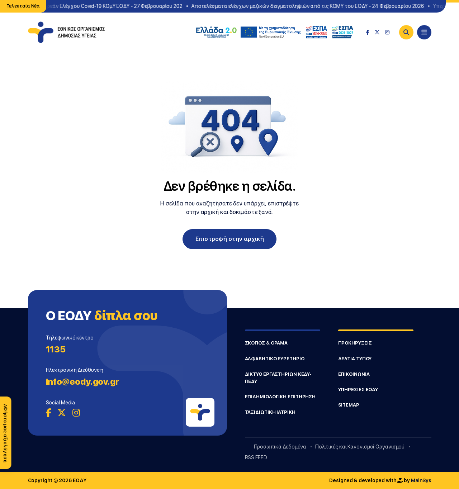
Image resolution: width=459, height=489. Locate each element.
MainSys (421, 480)
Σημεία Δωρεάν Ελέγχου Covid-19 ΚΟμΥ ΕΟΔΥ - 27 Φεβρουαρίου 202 (105, 6)
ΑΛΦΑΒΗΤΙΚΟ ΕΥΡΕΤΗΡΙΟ (274, 358)
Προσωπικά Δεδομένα (280, 447)
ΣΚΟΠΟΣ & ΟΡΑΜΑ (266, 343)
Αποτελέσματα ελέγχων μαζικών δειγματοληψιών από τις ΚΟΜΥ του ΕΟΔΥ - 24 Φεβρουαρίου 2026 (310, 6)
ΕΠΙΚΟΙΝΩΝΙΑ (354, 374)
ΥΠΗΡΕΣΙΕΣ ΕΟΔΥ (358, 389)
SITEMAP (348, 405)
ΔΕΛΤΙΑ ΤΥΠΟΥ (355, 358)
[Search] (406, 32)
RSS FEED (256, 457)
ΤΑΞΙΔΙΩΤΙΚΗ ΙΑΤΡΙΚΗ (270, 412)
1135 (56, 349)
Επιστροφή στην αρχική (229, 239)
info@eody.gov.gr (82, 381)
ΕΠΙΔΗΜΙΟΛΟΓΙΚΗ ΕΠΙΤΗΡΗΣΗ (280, 396)
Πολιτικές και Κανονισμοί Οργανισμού (360, 447)
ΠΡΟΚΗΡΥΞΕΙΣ (355, 343)
